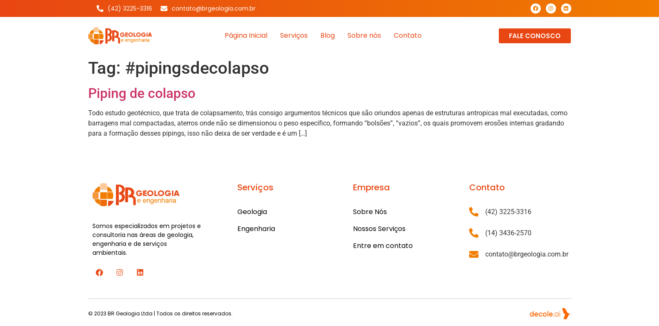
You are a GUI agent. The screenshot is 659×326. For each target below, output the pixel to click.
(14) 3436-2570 (508, 233)
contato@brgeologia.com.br (526, 254)
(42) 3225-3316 (508, 212)
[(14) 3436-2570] (473, 233)
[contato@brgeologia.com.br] (473, 254)
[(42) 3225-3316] (473, 212)
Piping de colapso (141, 93)
